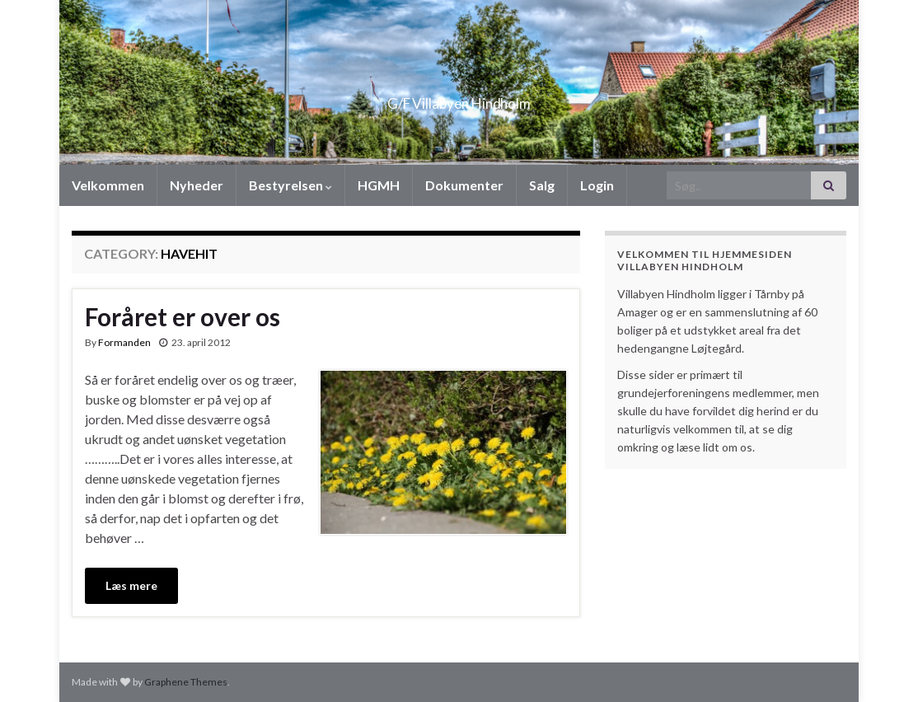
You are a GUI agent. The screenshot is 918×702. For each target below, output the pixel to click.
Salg (542, 185)
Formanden (124, 342)
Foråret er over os (182, 316)
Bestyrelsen (290, 185)
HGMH (379, 185)
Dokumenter (464, 185)
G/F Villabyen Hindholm (459, 98)
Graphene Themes (185, 682)
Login (597, 185)
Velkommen (108, 185)
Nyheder (196, 185)
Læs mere (131, 585)
